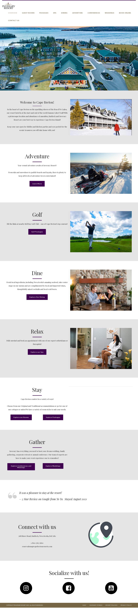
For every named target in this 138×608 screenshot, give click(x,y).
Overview (12, 13)
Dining (64, 13)
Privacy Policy (126, 605)
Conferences (94, 13)
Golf (84, 605)
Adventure (77, 13)
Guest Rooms (28, 13)
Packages (43, 13)
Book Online (125, 13)
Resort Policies (111, 605)
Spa (54, 13)
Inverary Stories (96, 605)
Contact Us (13, 20)
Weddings (109, 13)
